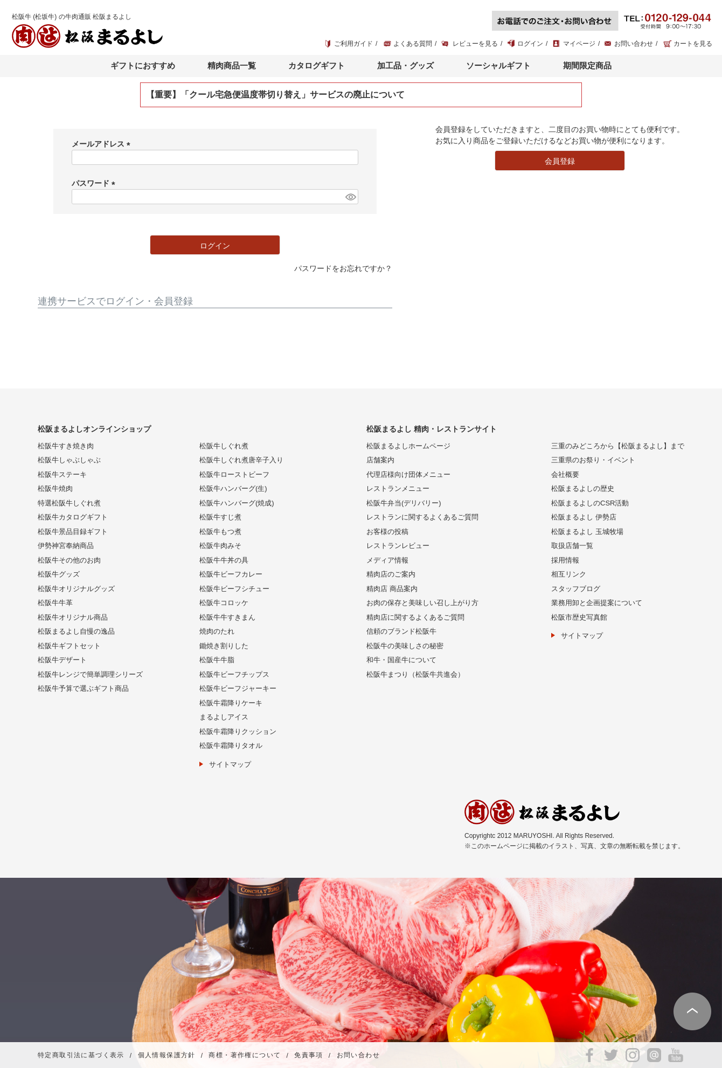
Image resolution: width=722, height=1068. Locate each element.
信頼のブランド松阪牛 (401, 631)
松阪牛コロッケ (223, 603)
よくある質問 (412, 43)
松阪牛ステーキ (62, 474)
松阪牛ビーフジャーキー (237, 688)
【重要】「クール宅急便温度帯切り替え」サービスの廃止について (275, 94)
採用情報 (565, 560)
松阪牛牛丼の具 (223, 560)
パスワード (95, 183)
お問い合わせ (633, 43)
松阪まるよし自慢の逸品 (76, 631)
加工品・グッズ (405, 65)
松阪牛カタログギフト (73, 517)
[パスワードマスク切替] (350, 197)
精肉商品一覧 (231, 65)
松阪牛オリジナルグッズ (76, 589)
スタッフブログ (575, 589)
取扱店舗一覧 (572, 546)
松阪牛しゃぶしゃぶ (69, 460)
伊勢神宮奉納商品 (66, 546)
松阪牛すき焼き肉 (66, 446)
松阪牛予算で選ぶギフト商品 (83, 688)
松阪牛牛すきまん (227, 617)
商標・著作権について (245, 1055)
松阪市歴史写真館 (579, 617)
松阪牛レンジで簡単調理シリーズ (90, 674)
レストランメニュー (397, 488)
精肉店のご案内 (390, 574)
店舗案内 (380, 460)
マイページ (579, 43)
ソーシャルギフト (498, 65)
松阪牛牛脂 (216, 660)
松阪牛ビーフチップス (234, 674)
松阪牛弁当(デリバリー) (403, 503)
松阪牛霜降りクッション (237, 731)
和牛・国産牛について (401, 660)
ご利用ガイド (353, 43)
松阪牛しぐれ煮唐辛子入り (241, 460)
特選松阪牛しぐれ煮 (69, 503)
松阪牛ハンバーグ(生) (233, 488)
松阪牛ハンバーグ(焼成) (236, 503)
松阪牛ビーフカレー (230, 574)
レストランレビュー (397, 546)
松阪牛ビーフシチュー (234, 589)
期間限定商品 (587, 65)
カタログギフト (316, 65)
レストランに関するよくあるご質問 (422, 517)
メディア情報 (387, 560)
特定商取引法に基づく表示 (81, 1055)
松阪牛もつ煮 (220, 532)
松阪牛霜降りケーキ (230, 703)
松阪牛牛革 (55, 603)
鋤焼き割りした (223, 646)
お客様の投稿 (387, 532)
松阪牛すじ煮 (220, 517)
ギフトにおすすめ (142, 65)
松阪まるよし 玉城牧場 (587, 532)
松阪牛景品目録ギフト (73, 532)
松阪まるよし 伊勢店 (583, 517)
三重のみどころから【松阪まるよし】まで (617, 446)
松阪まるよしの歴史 (582, 488)
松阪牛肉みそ (220, 546)
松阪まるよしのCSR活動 (590, 503)
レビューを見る (475, 43)
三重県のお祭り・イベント (593, 460)
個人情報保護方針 (167, 1055)
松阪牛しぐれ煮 (223, 446)
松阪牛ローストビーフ (234, 474)
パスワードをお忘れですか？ (343, 268)
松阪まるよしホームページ (408, 446)
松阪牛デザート (62, 660)
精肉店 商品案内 (392, 589)
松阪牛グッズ (59, 574)
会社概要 (565, 474)
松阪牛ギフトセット (69, 646)
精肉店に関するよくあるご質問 (415, 617)
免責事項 (308, 1055)
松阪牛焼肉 (55, 488)
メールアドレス (103, 144)
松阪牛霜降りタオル (230, 745)
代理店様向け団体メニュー (408, 474)
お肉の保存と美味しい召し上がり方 (422, 603)
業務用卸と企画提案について (596, 603)
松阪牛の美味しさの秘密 (404, 646)
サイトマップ (230, 764)
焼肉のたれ (216, 631)
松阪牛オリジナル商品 (73, 617)
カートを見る (693, 43)
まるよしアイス (223, 717)
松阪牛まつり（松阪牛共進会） (415, 674)
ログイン (530, 43)
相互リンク (568, 574)
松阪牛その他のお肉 (69, 560)
